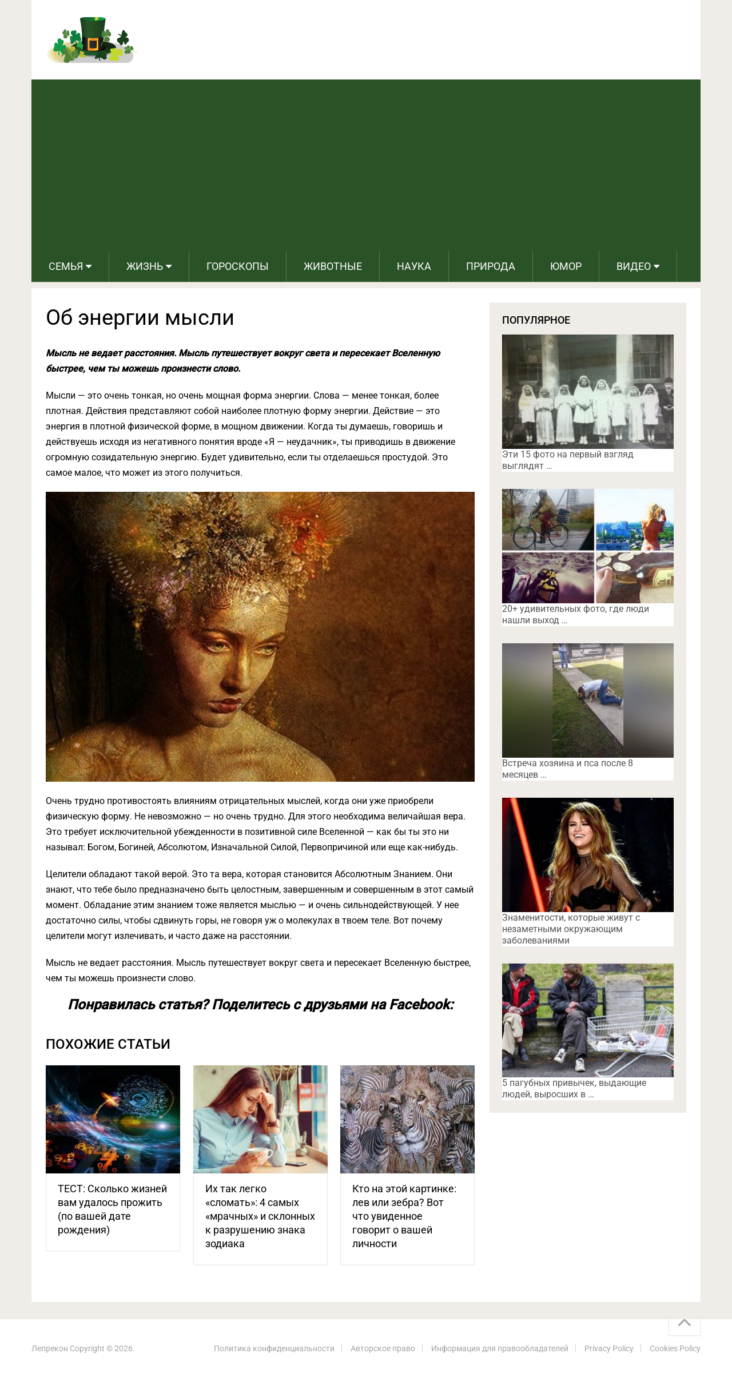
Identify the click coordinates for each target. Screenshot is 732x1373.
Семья (66, 266)
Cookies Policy (675, 1348)
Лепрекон (49, 1348)
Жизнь (144, 266)
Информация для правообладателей (499, 1348)
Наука (414, 266)
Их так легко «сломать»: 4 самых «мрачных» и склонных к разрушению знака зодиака (260, 1216)
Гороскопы (237, 266)
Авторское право (383, 1348)
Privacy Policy (609, 1348)
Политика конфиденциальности (274, 1348)
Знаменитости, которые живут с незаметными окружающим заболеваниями (571, 929)
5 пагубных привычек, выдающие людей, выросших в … (574, 1088)
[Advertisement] (366, 165)
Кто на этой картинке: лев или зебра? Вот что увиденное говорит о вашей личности (404, 1216)
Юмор (566, 266)
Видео (633, 266)
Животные (333, 266)
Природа (490, 266)
